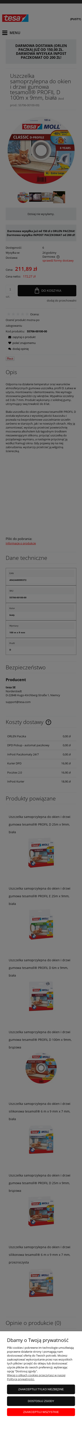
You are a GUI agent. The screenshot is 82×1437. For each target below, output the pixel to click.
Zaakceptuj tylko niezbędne (41, 1389)
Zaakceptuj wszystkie (41, 1412)
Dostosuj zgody (41, 1401)
